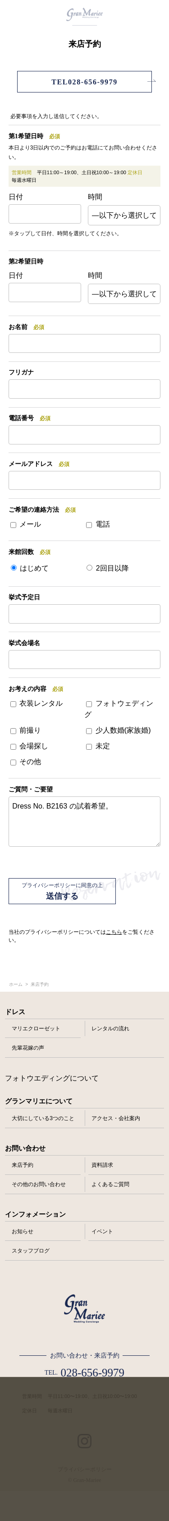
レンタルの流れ (110, 1028)
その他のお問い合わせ (39, 1184)
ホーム (16, 984)
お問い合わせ (25, 1148)
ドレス (15, 1011)
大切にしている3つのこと (43, 1118)
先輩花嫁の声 (28, 1048)
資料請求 (102, 1165)
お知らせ (22, 1231)
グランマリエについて (39, 1101)
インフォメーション (35, 1214)
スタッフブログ (31, 1251)
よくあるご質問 (110, 1184)
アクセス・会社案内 (115, 1118)
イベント (102, 1231)
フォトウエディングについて (52, 1078)
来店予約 (22, 1165)
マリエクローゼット (36, 1028)
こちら (114, 932)
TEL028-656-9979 (84, 82)
